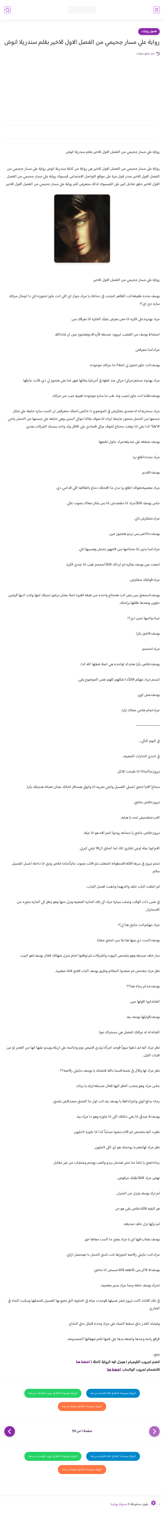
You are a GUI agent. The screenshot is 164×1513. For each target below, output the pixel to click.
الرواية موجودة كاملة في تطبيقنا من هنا (82, 1406)
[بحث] (7, 10)
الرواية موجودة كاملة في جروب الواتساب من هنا (53, 1393)
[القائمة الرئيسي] (156, 10)
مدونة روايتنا (119, 1504)
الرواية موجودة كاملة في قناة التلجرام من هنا (113, 1393)
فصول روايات (149, 31)
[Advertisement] (82, 88)
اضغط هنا (83, 1362)
